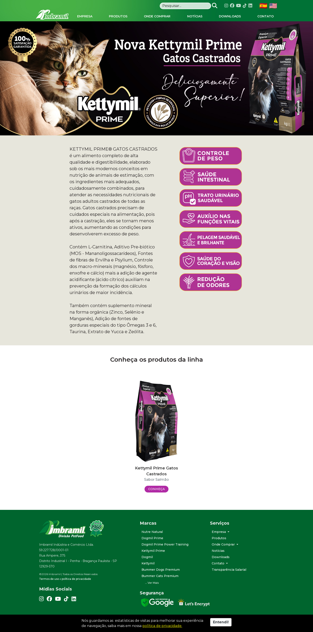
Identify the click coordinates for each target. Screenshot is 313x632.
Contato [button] (218, 563)
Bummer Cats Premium (160, 576)
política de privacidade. (162, 626)
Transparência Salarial (229, 570)
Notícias (218, 551)
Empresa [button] (219, 532)
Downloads (221, 557)
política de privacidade (76, 578)
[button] (172, 583)
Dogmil (147, 557)
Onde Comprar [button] (224, 544)
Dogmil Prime (152, 538)
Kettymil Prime (153, 551)
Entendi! (221, 622)
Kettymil (148, 563)
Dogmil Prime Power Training (165, 544)
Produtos (219, 538)
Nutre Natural (152, 532)
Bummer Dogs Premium (161, 570)
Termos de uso (49, 578)
